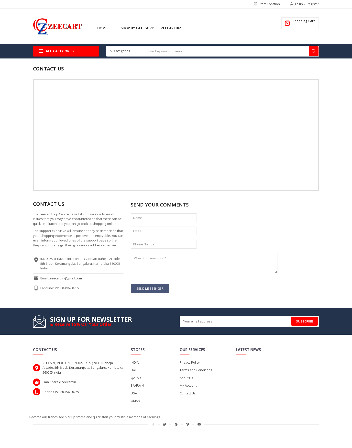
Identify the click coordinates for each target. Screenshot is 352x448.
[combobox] (231, 51)
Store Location (269, 4)
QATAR (136, 378)
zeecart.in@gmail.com (66, 278)
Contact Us (188, 393)
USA (134, 393)
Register (313, 4)
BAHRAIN (137, 385)
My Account (188, 385)
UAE (134, 370)
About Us (186, 378)
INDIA (135, 362)
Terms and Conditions (196, 370)
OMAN (135, 401)
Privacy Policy (190, 362)
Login (299, 4)
